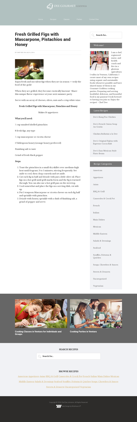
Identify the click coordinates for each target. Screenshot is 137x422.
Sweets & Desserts (101, 272)
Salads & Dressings (102, 241)
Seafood (97, 248)
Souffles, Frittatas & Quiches (102, 256)
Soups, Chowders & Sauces (105, 265)
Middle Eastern (100, 234)
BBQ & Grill (99, 191)
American (97, 170)
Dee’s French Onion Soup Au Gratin (105, 125)
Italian (96, 213)
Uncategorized (99, 279)
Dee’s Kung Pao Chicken (104, 117)
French (96, 206)
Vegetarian (98, 286)
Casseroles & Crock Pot (104, 198)
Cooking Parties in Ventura (83, 331)
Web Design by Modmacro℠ (68, 406)
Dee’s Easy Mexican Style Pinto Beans (105, 152)
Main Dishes (99, 220)
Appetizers (98, 177)
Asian (95, 184)
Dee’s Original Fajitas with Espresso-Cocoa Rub (105, 142)
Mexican (97, 227)
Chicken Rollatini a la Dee (105, 134)
